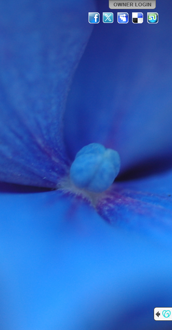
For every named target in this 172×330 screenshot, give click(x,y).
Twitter (108, 17)
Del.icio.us (138, 17)
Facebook (94, 17)
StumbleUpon (152, 17)
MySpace (123, 17)
